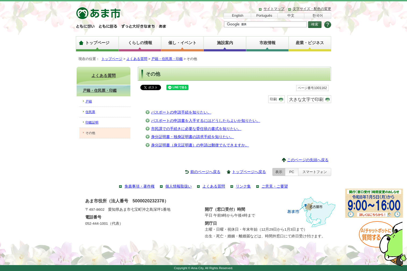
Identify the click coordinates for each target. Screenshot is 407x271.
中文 (290, 15)
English (237, 15)
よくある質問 (136, 59)
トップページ (97, 42)
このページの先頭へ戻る (308, 160)
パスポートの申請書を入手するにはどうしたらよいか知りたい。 (205, 121)
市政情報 (267, 42)
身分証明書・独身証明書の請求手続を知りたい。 (192, 137)
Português (264, 15)
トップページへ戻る (249, 172)
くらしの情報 (140, 42)
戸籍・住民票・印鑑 (167, 59)
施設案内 (225, 42)
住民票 (90, 112)
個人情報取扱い (178, 186)
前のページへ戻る (205, 172)
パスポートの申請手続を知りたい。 (181, 112)
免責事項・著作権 (139, 186)
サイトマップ (273, 9)
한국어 (317, 15)
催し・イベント (182, 42)
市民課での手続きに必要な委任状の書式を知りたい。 (196, 129)
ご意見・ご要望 (275, 186)
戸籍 (88, 101)
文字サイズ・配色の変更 (312, 9)
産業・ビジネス (310, 42)
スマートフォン (314, 172)
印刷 (273, 99)
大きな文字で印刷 (306, 99)
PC (291, 172)
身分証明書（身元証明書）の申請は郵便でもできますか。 (200, 145)
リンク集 (243, 186)
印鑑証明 (91, 122)
